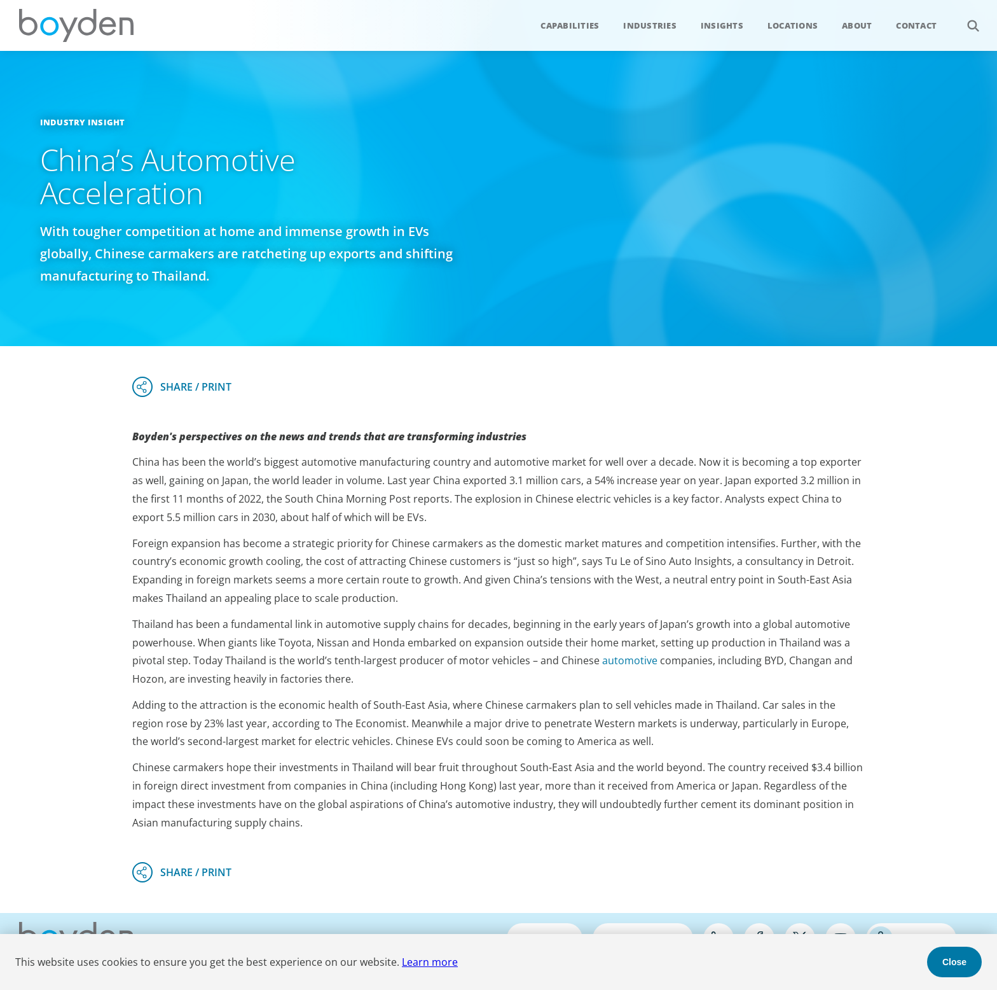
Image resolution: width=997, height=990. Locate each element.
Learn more (430, 962)
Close (954, 962)
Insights (722, 25)
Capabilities (569, 25)
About (857, 25)
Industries (650, 25)
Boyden (76, 25)
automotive (629, 660)
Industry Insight (82, 122)
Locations (792, 25)
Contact (916, 25)
